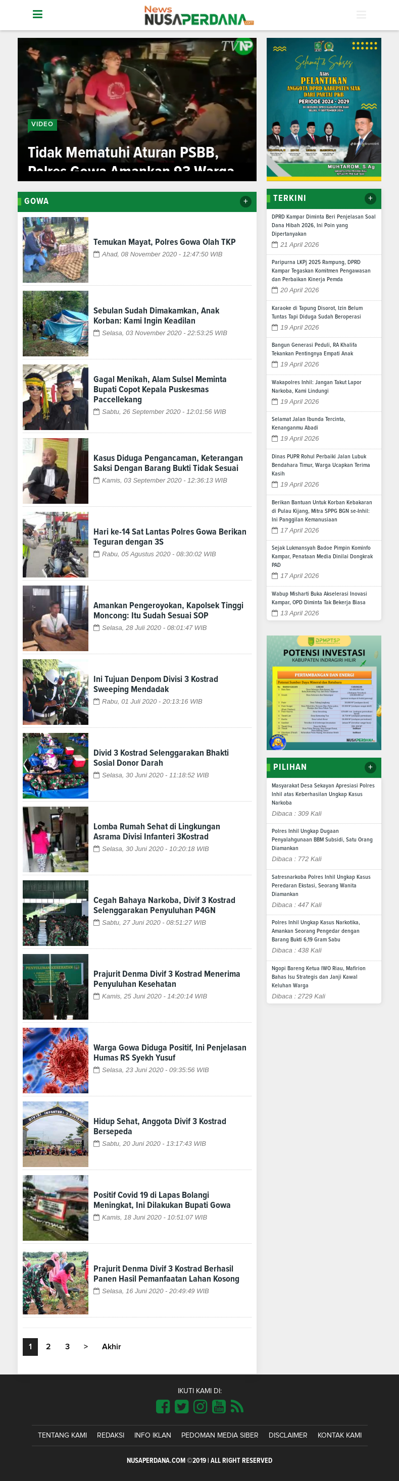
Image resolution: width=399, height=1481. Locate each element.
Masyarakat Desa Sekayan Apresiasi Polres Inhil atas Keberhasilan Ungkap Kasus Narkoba (323, 794)
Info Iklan (152, 1435)
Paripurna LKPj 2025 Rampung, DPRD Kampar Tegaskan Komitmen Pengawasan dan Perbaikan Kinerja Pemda (321, 271)
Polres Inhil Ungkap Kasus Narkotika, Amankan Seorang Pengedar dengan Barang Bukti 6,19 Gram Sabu (316, 931)
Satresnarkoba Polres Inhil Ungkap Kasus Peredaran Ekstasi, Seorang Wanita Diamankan (321, 885)
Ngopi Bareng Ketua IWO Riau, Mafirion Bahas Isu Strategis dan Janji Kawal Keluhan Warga (319, 977)
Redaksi (110, 1435)
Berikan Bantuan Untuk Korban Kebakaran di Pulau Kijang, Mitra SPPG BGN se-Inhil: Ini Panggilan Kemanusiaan (322, 511)
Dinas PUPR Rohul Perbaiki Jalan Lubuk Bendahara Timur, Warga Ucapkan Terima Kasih (321, 465)
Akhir (111, 1347)
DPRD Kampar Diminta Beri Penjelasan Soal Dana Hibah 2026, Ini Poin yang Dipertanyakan (324, 225)
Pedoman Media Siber (220, 1435)
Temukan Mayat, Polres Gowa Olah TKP (164, 242)
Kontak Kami (340, 1435)
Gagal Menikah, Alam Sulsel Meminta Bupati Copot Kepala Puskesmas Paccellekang (160, 389)
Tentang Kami (62, 1435)
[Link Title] (163, 1407)
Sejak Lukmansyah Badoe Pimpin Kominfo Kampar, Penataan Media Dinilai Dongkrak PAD (322, 556)
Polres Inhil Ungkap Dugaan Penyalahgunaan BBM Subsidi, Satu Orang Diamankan (322, 840)
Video (42, 124)
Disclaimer (288, 1435)
